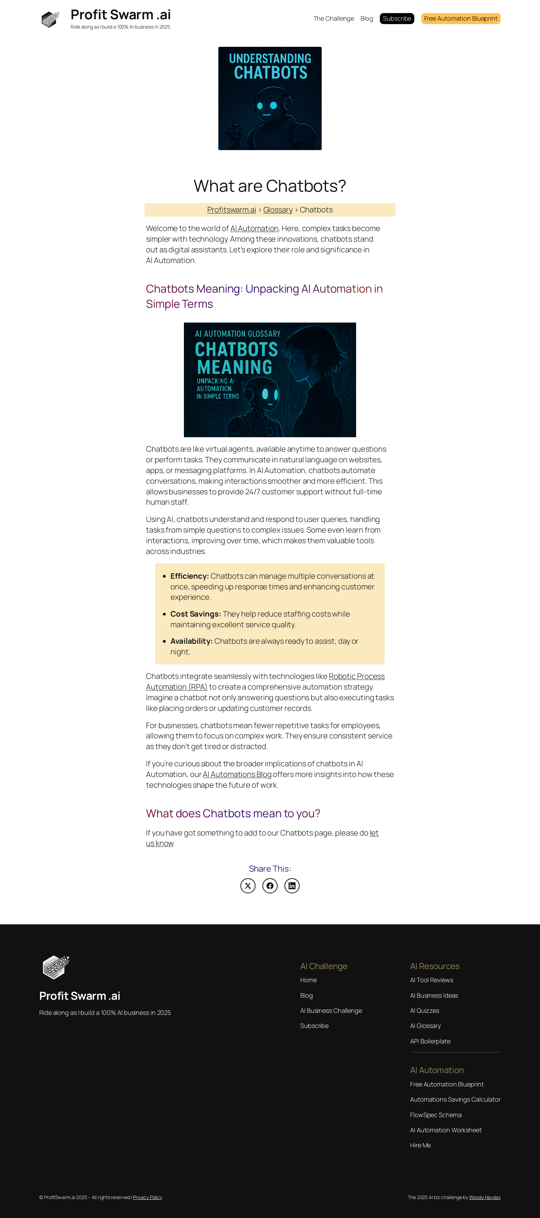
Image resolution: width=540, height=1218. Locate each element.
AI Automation (254, 228)
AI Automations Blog (237, 774)
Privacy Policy (147, 1197)
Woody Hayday (485, 1197)
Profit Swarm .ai (121, 14)
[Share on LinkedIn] (292, 885)
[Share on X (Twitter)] (248, 885)
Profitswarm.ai (231, 209)
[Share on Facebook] (270, 885)
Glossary (278, 209)
